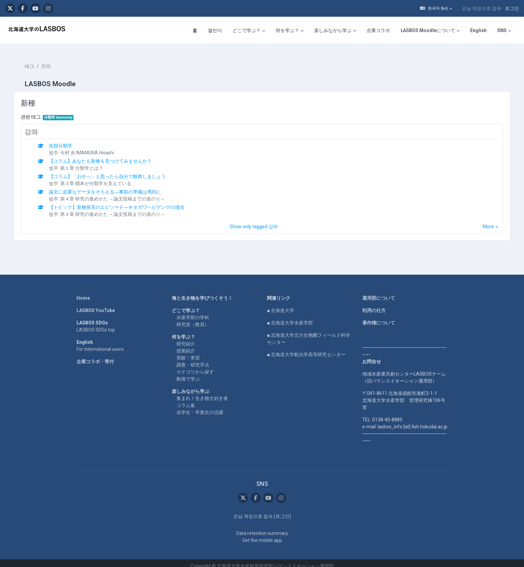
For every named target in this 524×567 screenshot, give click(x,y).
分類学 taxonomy (63, 111)
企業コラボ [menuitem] (378, 30)
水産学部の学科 (192, 311)
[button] (436, 8)
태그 (34, 60)
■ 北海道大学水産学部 (290, 316)
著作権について (378, 316)
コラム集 (185, 399)
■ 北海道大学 (280, 304)
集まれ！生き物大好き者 (202, 392)
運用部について (378, 292)
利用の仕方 (374, 304)
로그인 (512, 8)
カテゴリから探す (195, 366)
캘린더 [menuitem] (215, 30)
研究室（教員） (192, 318)
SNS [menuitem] (502, 30)
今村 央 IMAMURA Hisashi (92, 146)
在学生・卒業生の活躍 (199, 406)
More (483, 220)
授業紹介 (185, 344)
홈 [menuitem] (194, 30)
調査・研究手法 (192, 359)
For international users (100, 343)
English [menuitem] (478, 30)
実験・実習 (188, 352)
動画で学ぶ (188, 373)
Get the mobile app (262, 534)
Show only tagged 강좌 (254, 220)
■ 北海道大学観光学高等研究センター (306, 348)
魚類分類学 (65, 139)
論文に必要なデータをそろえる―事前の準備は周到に (110, 185)
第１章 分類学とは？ (86, 162)
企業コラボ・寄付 (95, 355)
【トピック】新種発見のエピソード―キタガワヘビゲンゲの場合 (121, 201)
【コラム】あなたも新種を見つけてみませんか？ (105, 155)
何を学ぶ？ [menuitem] (287, 30)
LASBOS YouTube (96, 304)
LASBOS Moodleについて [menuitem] (428, 30)
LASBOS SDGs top (96, 323)
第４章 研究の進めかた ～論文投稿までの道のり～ (117, 192)
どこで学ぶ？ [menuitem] (247, 30)
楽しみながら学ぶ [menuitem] (333, 30)
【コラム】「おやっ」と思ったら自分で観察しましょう (112, 170)
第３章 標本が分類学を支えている (100, 177)
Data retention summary (262, 527)
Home (83, 292)
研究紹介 (185, 337)
